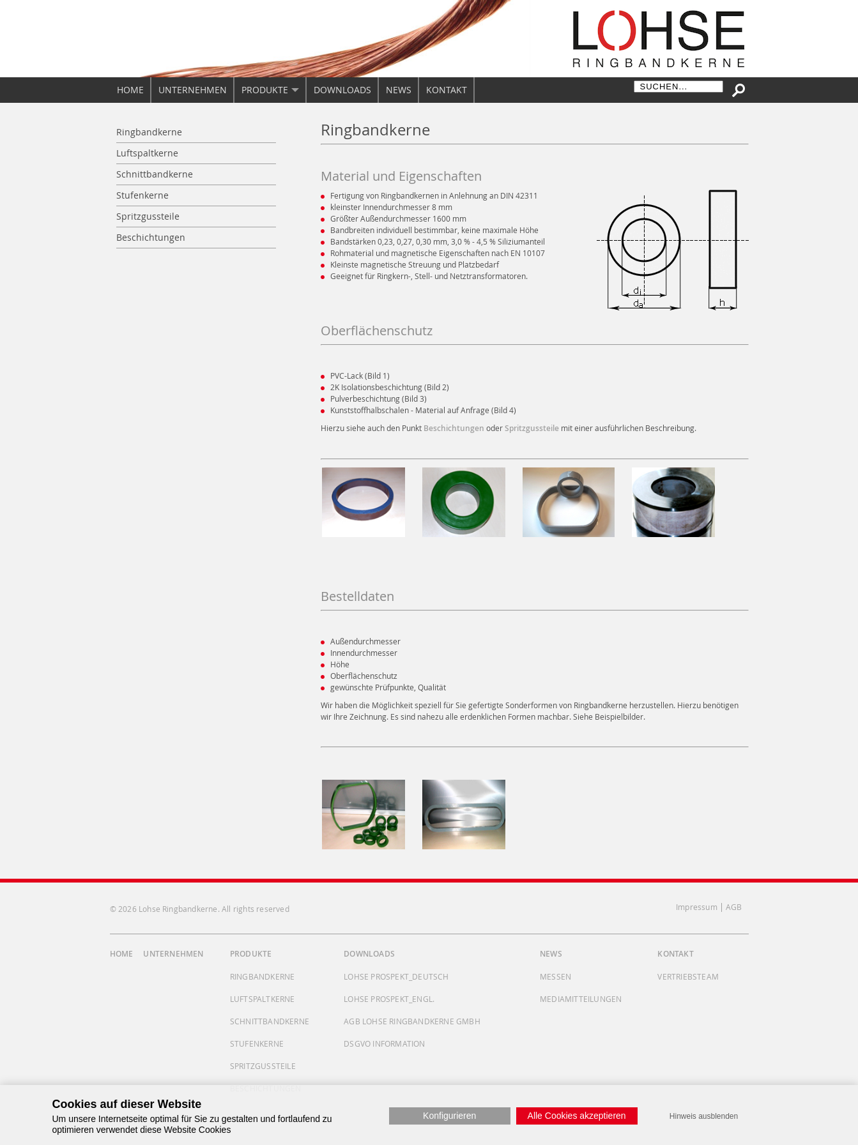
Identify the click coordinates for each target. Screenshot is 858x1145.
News (551, 953)
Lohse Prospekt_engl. (389, 999)
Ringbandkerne (262, 976)
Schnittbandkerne (269, 1021)
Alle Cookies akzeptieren (577, 1116)
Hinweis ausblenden (704, 1116)
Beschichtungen (454, 428)
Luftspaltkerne (262, 999)
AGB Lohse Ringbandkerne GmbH (412, 1021)
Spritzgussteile (532, 428)
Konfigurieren (449, 1116)
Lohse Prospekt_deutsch (396, 976)
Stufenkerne (257, 1043)
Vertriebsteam (688, 976)
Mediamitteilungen (581, 999)
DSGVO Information (384, 1043)
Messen (555, 976)
